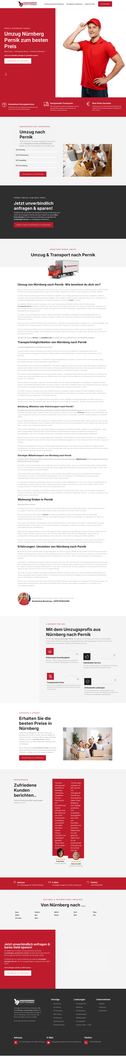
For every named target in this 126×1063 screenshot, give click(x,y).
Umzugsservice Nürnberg (74, 4)
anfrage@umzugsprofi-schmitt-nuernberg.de (67, 893)
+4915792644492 (61, 602)
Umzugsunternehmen (24, 308)
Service (35, 339)
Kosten (71, 301)
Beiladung (81, 414)
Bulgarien (46, 516)
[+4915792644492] (86, 1050)
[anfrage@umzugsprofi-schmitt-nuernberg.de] (48, 1050)
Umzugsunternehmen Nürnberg (54, 4)
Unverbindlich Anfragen (18, 61)
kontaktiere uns (46, 339)
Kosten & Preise (90, 4)
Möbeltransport (81, 460)
